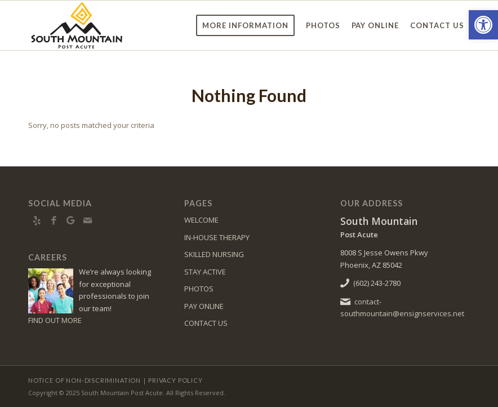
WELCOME (201, 220)
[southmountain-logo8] (106, 25)
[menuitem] (245, 25)
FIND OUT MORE (55, 320)
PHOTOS (199, 289)
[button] (483, 24)
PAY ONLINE (204, 306)
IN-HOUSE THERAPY (217, 237)
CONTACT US (206, 323)
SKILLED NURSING (214, 254)
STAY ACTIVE (205, 272)
